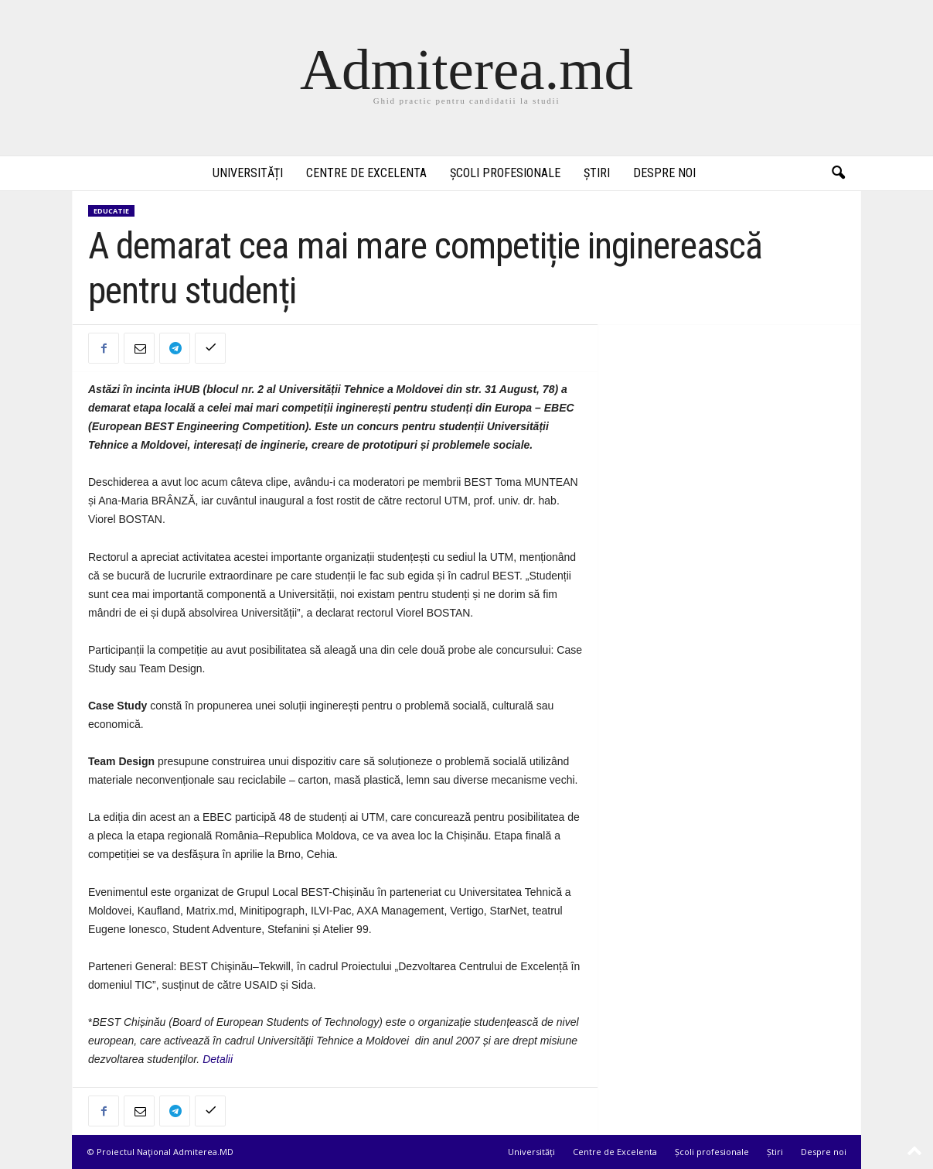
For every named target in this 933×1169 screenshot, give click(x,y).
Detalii (218, 1059)
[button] (838, 173)
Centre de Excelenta (366, 173)
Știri (597, 173)
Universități (248, 173)
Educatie (111, 211)
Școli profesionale (505, 173)
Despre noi (664, 173)
